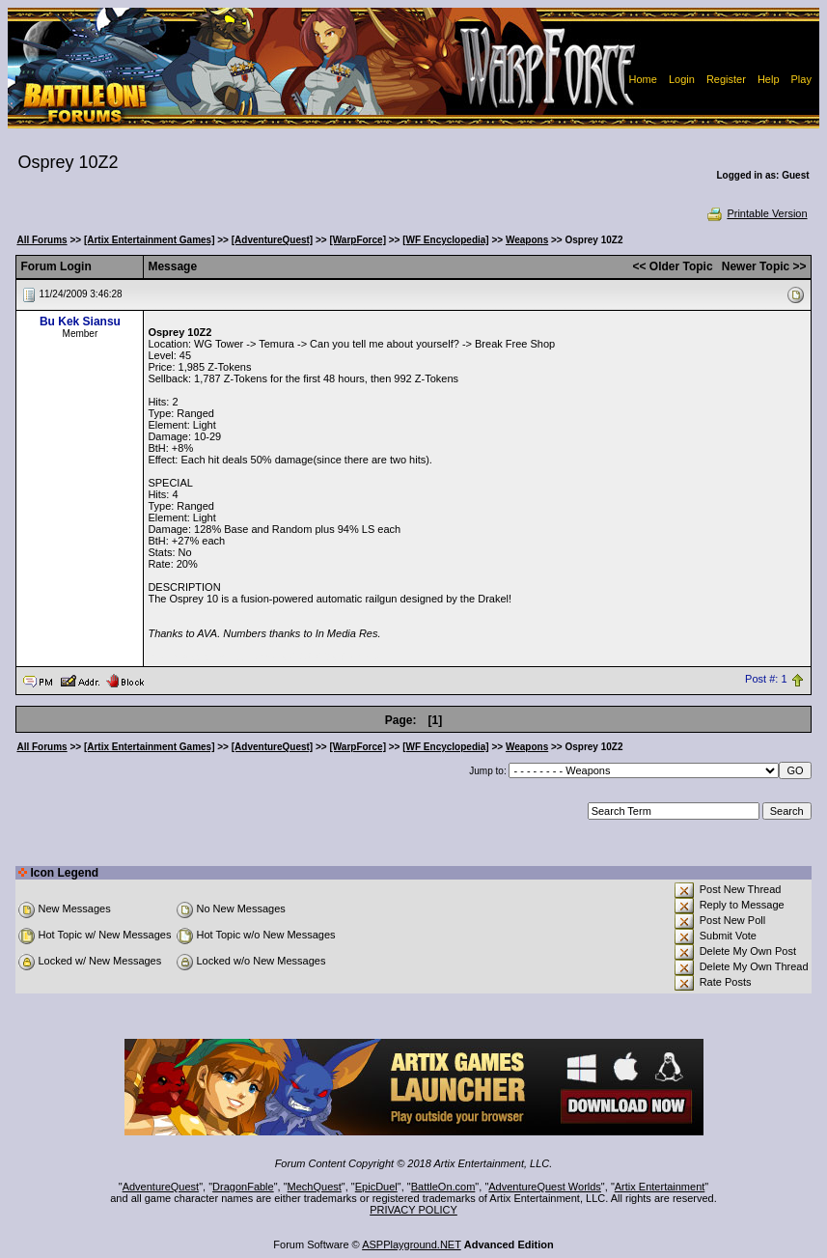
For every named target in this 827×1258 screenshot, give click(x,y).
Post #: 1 (765, 679)
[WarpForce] (357, 240)
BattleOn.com (443, 1186)
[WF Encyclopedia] (445, 240)
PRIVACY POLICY (413, 1210)
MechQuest (315, 1186)
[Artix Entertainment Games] (149, 240)
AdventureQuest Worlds (544, 1186)
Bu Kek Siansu (80, 321)
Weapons (527, 240)
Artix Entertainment (660, 1186)
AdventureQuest (161, 1186)
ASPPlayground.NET (411, 1244)
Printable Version (756, 213)
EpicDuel (376, 1186)
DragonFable (243, 1186)
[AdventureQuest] (272, 240)
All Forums (41, 240)
